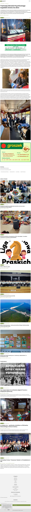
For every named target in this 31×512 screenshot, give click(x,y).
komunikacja (17, 171)
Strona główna (2, 3)
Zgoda (9, 509)
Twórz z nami (15, 490)
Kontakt (16, 488)
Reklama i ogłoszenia (15, 487)
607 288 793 (15, 494)
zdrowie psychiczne (12, 171)
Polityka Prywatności (15, 489)
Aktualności (6, 3)
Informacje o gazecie (15, 486)
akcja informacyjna (23, 171)
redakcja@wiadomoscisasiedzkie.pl (16, 496)
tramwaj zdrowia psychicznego (4, 171)
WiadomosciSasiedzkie (4, 497)
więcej (5, 509)
